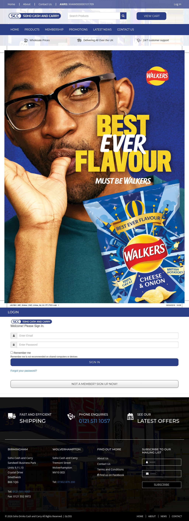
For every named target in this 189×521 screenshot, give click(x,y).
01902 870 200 (66, 482)
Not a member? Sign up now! (94, 384)
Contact (177, 516)
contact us (45, 4)
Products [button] (32, 29)
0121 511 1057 (94, 421)
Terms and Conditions (110, 469)
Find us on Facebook (110, 475)
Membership (54, 29)
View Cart (151, 16)
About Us (102, 458)
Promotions (78, 29)
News (164, 516)
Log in (177, 4)
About (152, 516)
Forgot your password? (24, 370)
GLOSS (68, 516)
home (11, 4)
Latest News (102, 29)
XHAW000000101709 (77, 4)
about (26, 4)
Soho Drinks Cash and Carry (27, 516)
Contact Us (125, 29)
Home (15, 29)
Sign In (94, 362)
